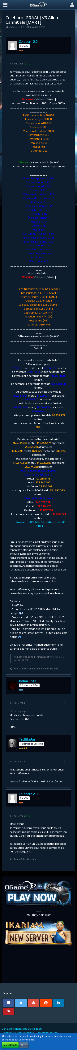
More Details (10, 1045)
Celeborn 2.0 (16, 27)
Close (24, 1045)
